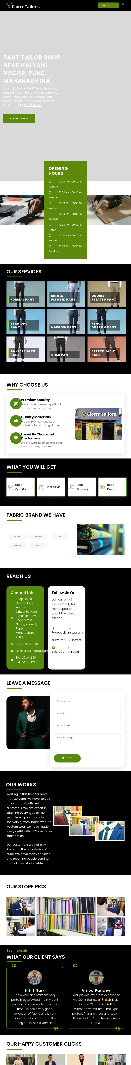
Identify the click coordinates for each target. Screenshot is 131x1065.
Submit (67, 758)
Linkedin (73, 650)
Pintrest (75, 640)
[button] (19, 118)
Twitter (58, 640)
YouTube (58, 650)
